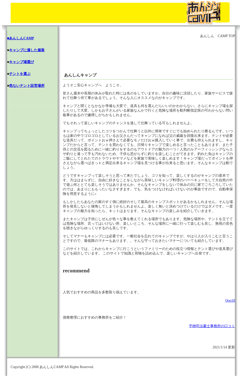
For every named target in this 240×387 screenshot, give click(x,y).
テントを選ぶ (19, 74)
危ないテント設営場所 (27, 86)
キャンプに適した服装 (27, 50)
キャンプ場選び (21, 62)
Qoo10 (230, 300)
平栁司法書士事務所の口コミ (212, 326)
